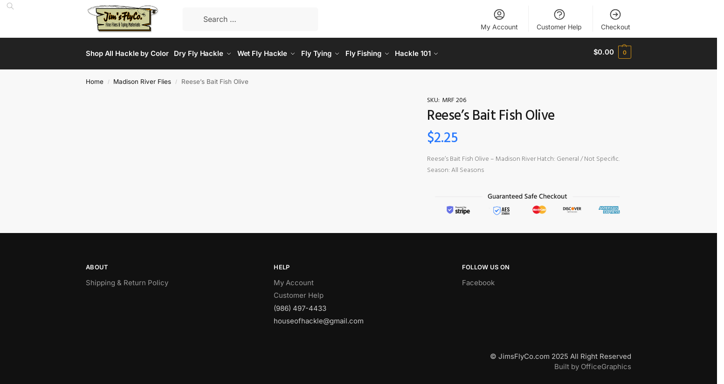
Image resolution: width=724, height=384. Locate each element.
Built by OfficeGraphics (592, 363)
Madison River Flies (142, 78)
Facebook (478, 279)
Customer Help (559, 19)
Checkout (615, 19)
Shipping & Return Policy (127, 279)
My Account (499, 19)
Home (94, 78)
